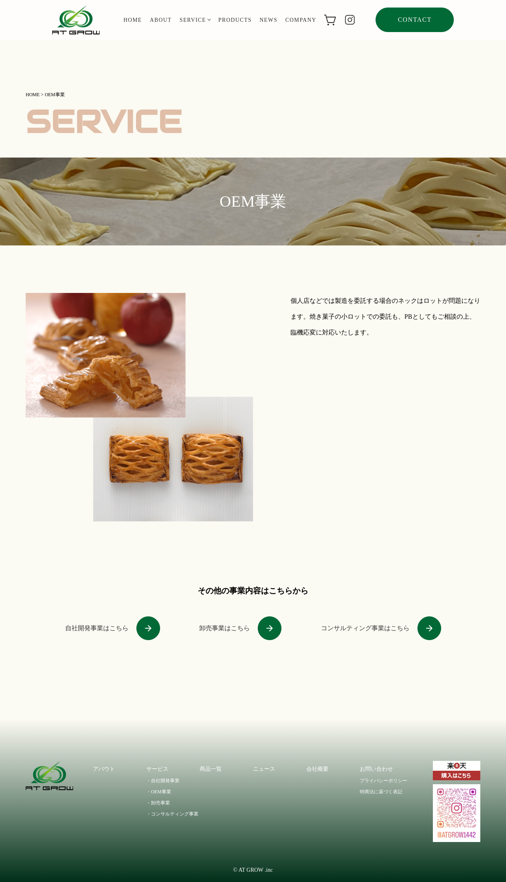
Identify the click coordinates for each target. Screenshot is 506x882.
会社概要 (317, 769)
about (161, 20)
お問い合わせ (376, 769)
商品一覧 (211, 769)
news (269, 20)
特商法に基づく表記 (381, 792)
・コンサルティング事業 (172, 814)
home (132, 20)
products (234, 20)
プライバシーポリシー (383, 780)
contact (414, 19)
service (194, 20)
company (301, 20)
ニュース (264, 769)
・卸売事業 (158, 803)
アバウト (104, 769)
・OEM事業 (158, 792)
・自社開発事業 (162, 780)
